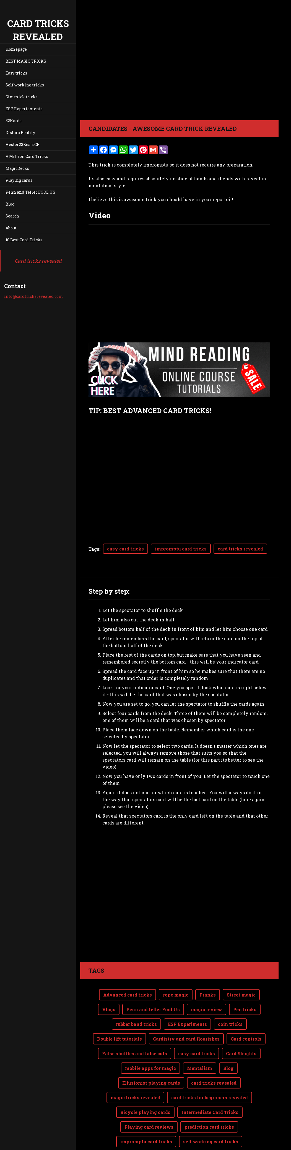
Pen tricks (244, 1009)
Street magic (241, 995)
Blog (10, 204)
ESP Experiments (187, 1024)
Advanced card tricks (127, 995)
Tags (94, 549)
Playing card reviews (148, 1127)
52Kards (14, 120)
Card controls (246, 1039)
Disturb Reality (20, 132)
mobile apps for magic (150, 1068)
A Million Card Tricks (27, 156)
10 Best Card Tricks (24, 239)
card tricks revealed (240, 549)
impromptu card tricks (181, 549)
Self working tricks (25, 85)
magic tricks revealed (135, 1097)
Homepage (16, 49)
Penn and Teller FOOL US (30, 192)
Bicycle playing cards (145, 1112)
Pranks (207, 995)
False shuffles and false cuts (134, 1053)
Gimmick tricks (22, 96)
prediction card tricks (209, 1127)
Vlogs (108, 1009)
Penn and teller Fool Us (153, 1009)
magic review (206, 1009)
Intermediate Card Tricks (209, 1112)
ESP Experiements (24, 108)
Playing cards (19, 180)
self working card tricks (210, 1141)
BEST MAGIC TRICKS (26, 61)
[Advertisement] (179, 880)
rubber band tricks (136, 1024)
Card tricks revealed (38, 260)
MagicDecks (17, 168)
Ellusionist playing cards (151, 1083)
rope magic (175, 995)
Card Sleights (241, 1053)
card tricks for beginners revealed (209, 1097)
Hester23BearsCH (23, 144)
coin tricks (230, 1024)
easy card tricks (125, 549)
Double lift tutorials (119, 1039)
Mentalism (199, 1068)
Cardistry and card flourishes (186, 1039)
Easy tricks (16, 73)
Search (12, 216)
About (11, 227)
